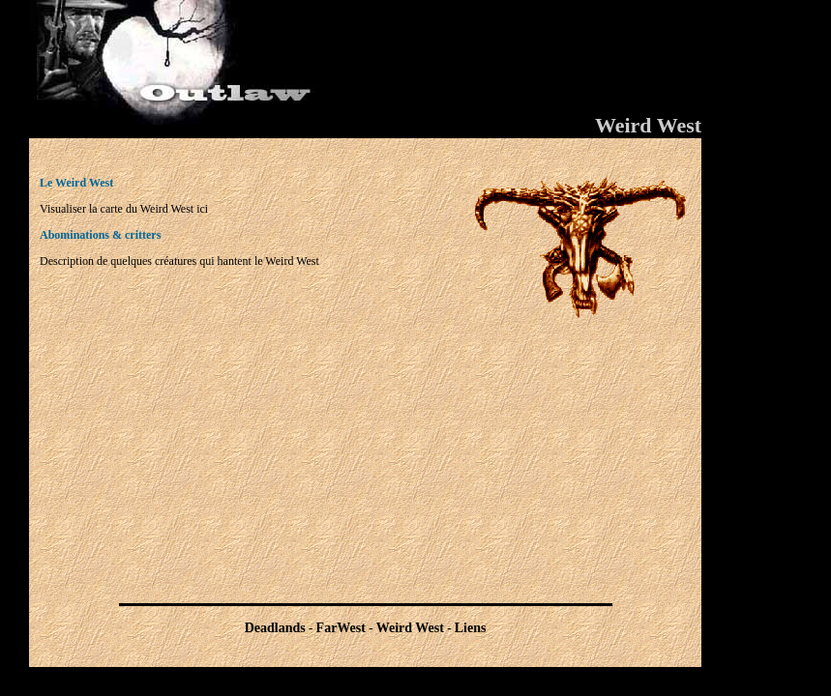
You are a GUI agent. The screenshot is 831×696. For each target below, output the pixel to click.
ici (202, 209)
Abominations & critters (100, 235)
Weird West (410, 628)
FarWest (341, 628)
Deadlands (275, 628)
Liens (471, 628)
